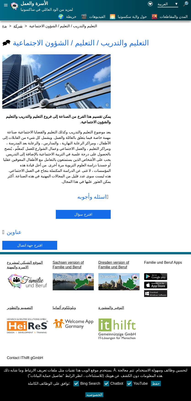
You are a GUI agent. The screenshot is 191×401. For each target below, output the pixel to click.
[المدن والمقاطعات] (169, 17)
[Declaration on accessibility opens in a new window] (150, 4)
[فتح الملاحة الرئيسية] (5, 5)
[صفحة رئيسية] (15, 10)
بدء (4, 26)
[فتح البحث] (186, 4)
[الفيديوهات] (93, 17)
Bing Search (86, 383)
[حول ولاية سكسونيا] (128, 17)
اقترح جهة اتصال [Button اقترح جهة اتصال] (29, 245)
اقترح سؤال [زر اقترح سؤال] (83, 214)
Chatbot (113, 383)
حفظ (156, 383)
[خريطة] (67, 17)
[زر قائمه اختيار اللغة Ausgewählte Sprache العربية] (168, 4)
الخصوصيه (94, 395)
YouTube (137, 383)
